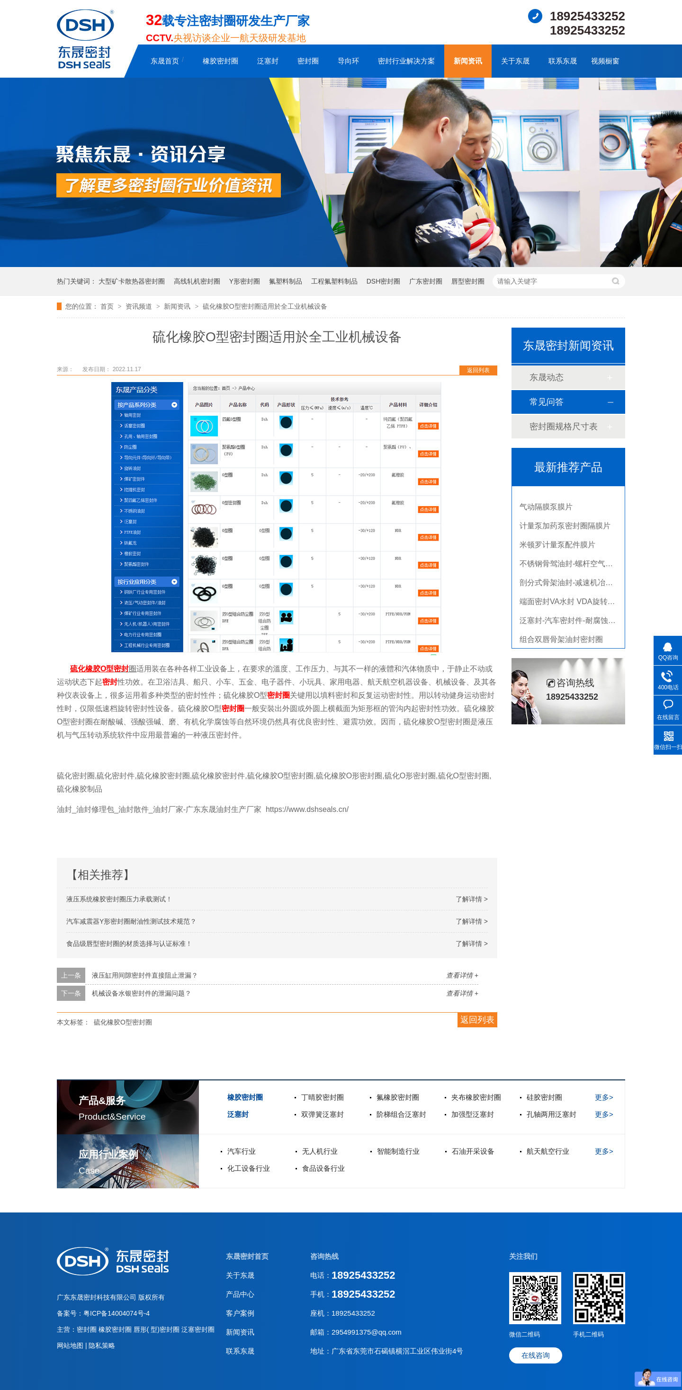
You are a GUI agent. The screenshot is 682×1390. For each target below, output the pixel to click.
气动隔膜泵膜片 (546, 509)
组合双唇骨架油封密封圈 (561, 642)
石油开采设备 (473, 1151)
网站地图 (71, 1345)
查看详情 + (462, 975)
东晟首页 (165, 61)
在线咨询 (535, 1355)
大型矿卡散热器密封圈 (132, 281)
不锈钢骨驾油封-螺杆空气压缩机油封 (581, 566)
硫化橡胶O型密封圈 (123, 1022)
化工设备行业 (248, 1168)
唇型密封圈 (468, 281)
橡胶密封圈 (220, 61)
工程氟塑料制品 (334, 281)
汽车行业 (241, 1151)
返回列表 (478, 370)
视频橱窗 (605, 61)
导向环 (348, 61)
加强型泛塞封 (472, 1114)
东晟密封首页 (247, 1256)
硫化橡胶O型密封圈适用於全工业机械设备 (265, 306)
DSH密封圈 (384, 281)
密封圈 (308, 61)
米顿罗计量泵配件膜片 (557, 547)
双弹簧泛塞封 (322, 1114)
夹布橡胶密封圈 (476, 1097)
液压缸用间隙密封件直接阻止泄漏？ (145, 975)
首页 (108, 306)
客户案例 (240, 1313)
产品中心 (240, 1294)
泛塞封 (267, 61)
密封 (121, 669)
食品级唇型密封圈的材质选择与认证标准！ (129, 943)
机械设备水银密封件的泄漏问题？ (141, 993)
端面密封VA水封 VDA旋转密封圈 (575, 604)
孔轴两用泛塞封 (551, 1114)
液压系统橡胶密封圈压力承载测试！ (119, 899)
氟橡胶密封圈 (398, 1097)
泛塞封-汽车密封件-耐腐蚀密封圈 (575, 623)
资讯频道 (140, 306)
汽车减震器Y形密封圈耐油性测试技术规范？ (131, 921)
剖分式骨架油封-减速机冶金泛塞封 (578, 585)
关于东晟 (515, 61)
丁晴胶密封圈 (322, 1097)
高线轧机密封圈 (197, 281)
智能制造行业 (398, 1151)
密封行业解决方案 (406, 61)
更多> (604, 1097)
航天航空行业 (548, 1151)
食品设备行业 (323, 1168)
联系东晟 (562, 61)
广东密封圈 (425, 281)
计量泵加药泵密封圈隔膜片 (565, 528)
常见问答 (546, 402)
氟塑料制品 (285, 281)
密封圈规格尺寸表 (563, 426)
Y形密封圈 (244, 281)
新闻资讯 (468, 61)
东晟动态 (546, 377)
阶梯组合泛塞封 (401, 1114)
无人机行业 (320, 1151)
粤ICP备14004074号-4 (116, 1313)
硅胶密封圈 (544, 1097)
